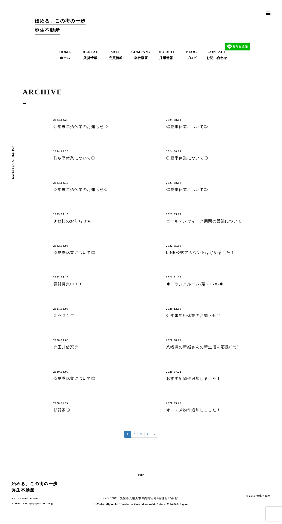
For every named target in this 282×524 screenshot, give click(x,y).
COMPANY (141, 55)
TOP (141, 474)
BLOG (192, 55)
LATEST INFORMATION (12, 162)
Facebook (268, 502)
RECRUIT (166, 55)
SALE (116, 55)
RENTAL (90, 55)
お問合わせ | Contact (237, 26)
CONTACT (217, 55)
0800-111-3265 (29, 498)
